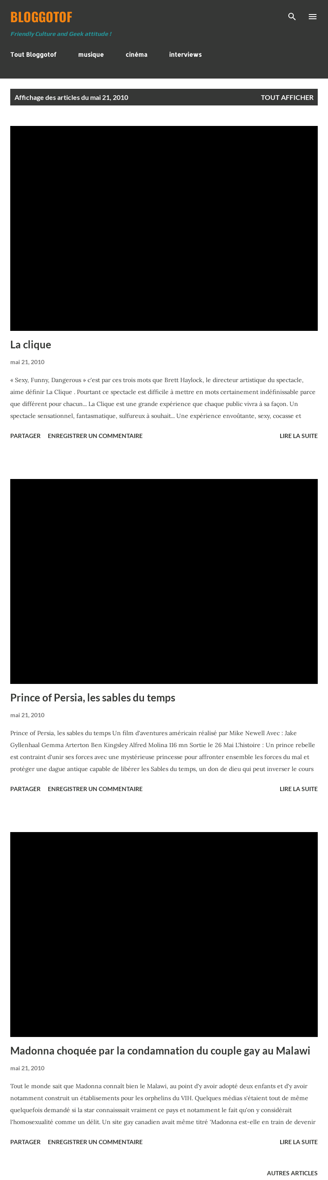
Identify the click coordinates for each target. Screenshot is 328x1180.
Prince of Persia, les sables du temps (92, 697)
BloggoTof (41, 16)
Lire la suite (299, 435)
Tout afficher (287, 97)
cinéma (136, 54)
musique (91, 54)
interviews (185, 54)
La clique (30, 344)
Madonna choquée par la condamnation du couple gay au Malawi (160, 1050)
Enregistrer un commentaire (95, 435)
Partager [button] (25, 435)
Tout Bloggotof (33, 54)
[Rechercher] (292, 15)
